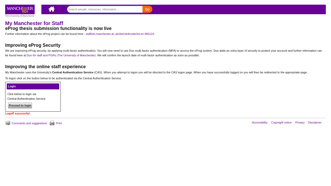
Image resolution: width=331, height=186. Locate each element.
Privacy (300, 122)
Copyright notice (281, 122)
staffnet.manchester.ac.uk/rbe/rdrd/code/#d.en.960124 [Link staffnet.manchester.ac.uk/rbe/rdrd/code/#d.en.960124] (120, 33)
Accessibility (260, 122)
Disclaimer (314, 122)
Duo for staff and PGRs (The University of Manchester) (61, 55)
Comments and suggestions (29, 123)
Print (59, 123)
